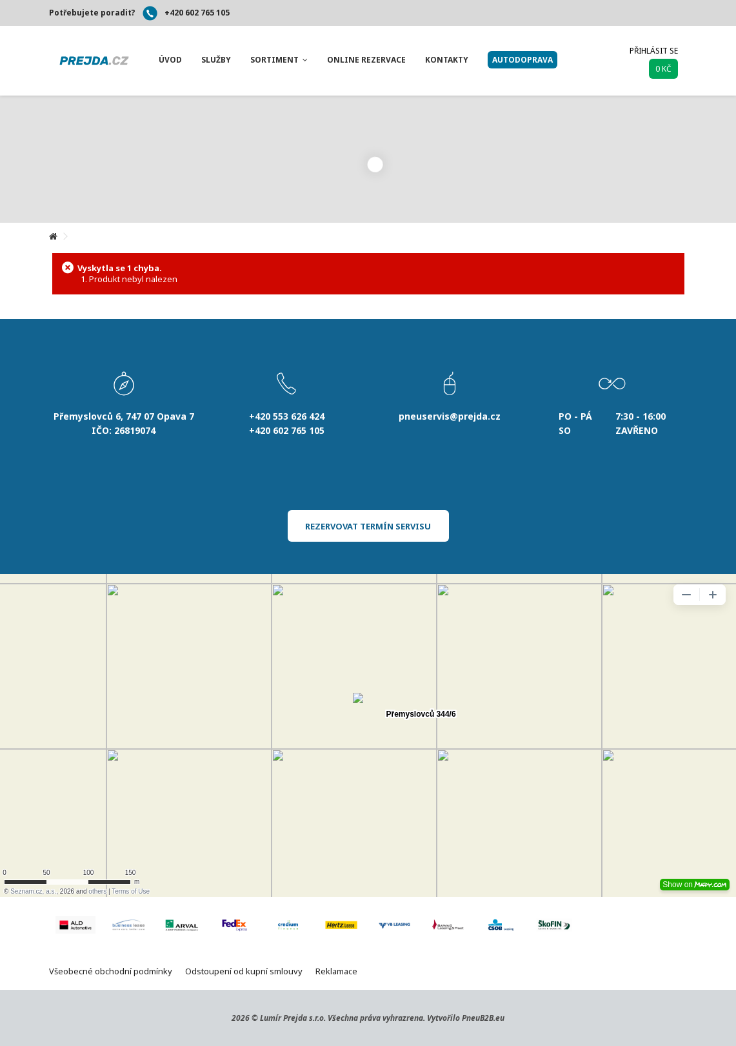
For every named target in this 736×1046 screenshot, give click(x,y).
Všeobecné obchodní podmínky (110, 971)
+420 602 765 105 (197, 12)
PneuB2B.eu (483, 1017)
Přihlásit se (654, 50)
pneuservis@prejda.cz (450, 416)
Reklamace (336, 971)
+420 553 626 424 (286, 416)
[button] (170, 60)
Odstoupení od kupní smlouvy (244, 971)
